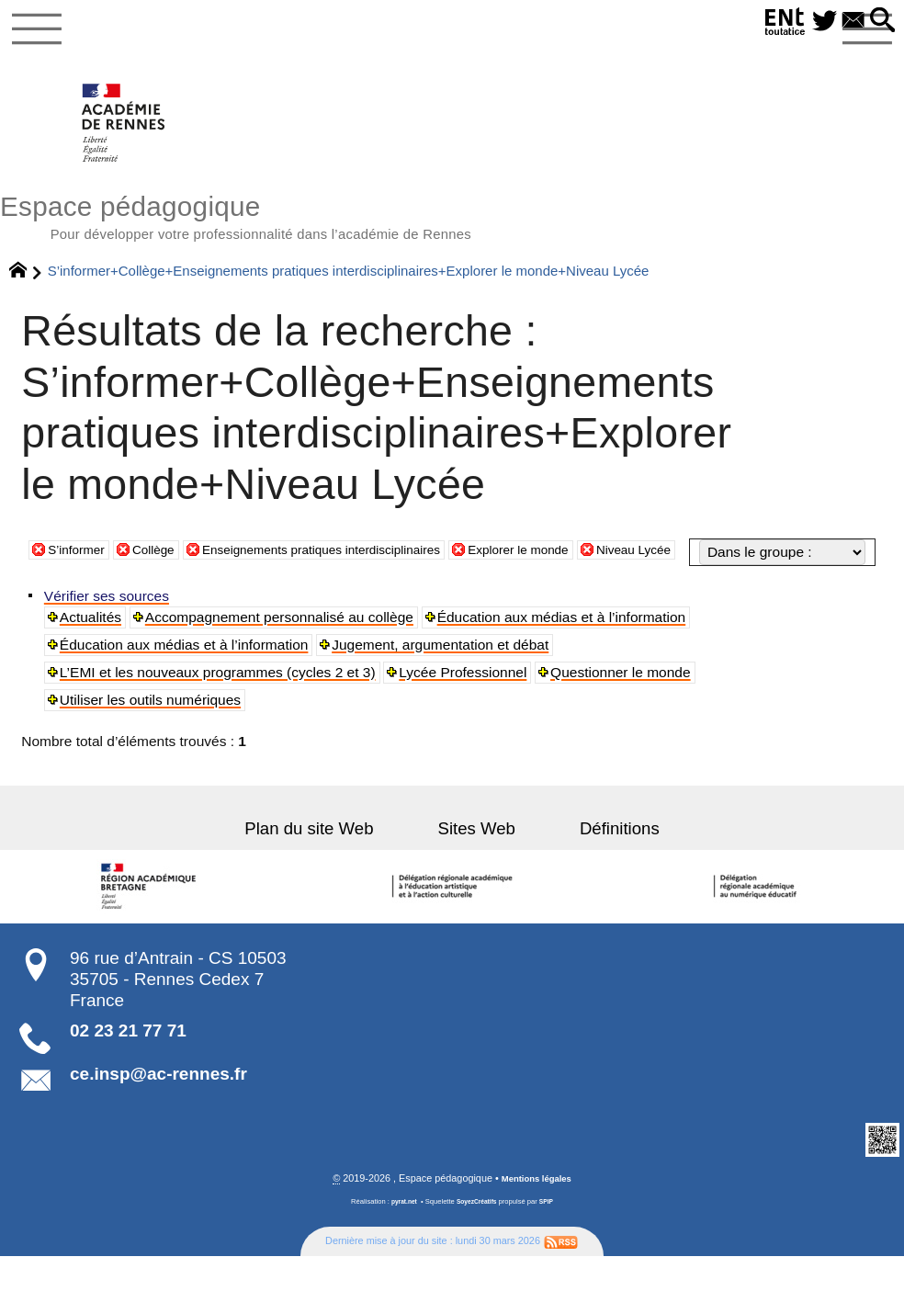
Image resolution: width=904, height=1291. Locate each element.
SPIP (551, 1236)
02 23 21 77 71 (128, 1064)
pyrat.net (399, 1236)
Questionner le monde (624, 706)
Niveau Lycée (705, 589)
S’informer (80, 589)
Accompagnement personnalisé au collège (282, 651)
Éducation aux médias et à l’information (564, 651)
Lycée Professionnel (465, 706)
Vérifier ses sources (108, 630)
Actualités (92, 651)
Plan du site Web (334, 861)
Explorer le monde (577, 589)
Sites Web (476, 861)
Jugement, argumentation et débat (442, 678)
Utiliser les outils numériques (152, 734)
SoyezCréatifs (478, 1236)
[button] (880, 21)
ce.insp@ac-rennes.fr (158, 1107)
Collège (165, 589)
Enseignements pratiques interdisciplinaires (354, 589)
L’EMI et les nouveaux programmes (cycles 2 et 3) (220, 706)
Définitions (594, 861)
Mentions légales (536, 1213)
